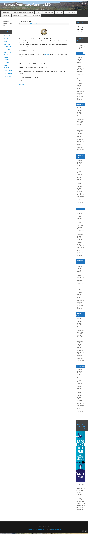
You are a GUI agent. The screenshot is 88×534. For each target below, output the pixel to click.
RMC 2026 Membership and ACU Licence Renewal (7, 54)
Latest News (6, 12)
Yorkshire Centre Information (7, 65)
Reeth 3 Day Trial (48, 12)
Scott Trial (59, 12)
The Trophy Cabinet (70, 12)
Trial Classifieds (36, 15)
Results (38, 12)
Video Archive (8, 73)
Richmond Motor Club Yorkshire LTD (27, 4)
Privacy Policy (8, 76)
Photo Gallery (8, 70)
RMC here (46, 54)
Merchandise (6, 15)
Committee (25, 15)
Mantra (52, 529)
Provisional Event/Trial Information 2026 (23, 12)
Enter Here (22, 84)
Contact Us (16, 15)
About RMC (7, 35)
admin (22, 23)
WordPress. (58, 529)
